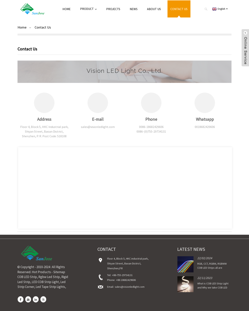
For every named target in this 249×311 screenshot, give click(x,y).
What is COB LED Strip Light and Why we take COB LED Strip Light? (208, 288)
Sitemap (57, 272)
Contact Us (179, 9)
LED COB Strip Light (43, 282)
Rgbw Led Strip (47, 277)
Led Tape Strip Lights (48, 287)
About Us (154, 9)
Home (66, 9)
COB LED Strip (25, 277)
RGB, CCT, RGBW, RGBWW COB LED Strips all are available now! (207, 268)
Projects (113, 9)
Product (88, 9)
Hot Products (39, 272)
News (134, 9)
